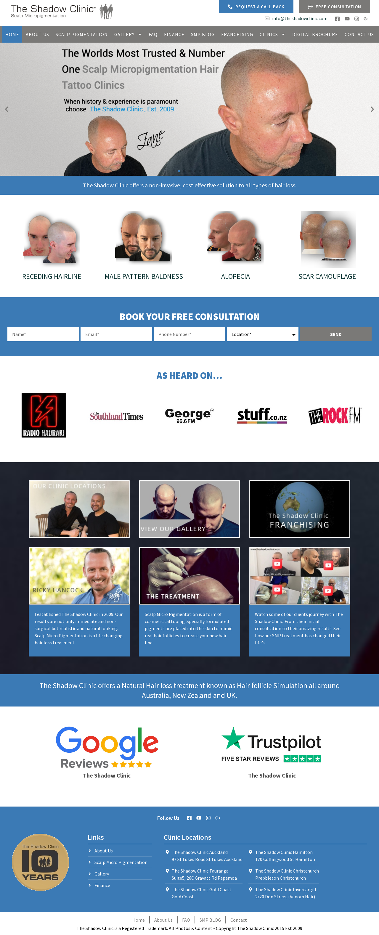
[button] (6, 109)
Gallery (128, 34)
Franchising (237, 34)
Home (12, 34)
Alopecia (235, 276)
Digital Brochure (315, 34)
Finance (174, 34)
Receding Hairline (51, 276)
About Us (37, 34)
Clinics (273, 34)
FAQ (153, 34)
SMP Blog (203, 34)
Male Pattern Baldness (144, 276)
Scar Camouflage (327, 276)
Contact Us (359, 34)
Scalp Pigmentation (82, 34)
